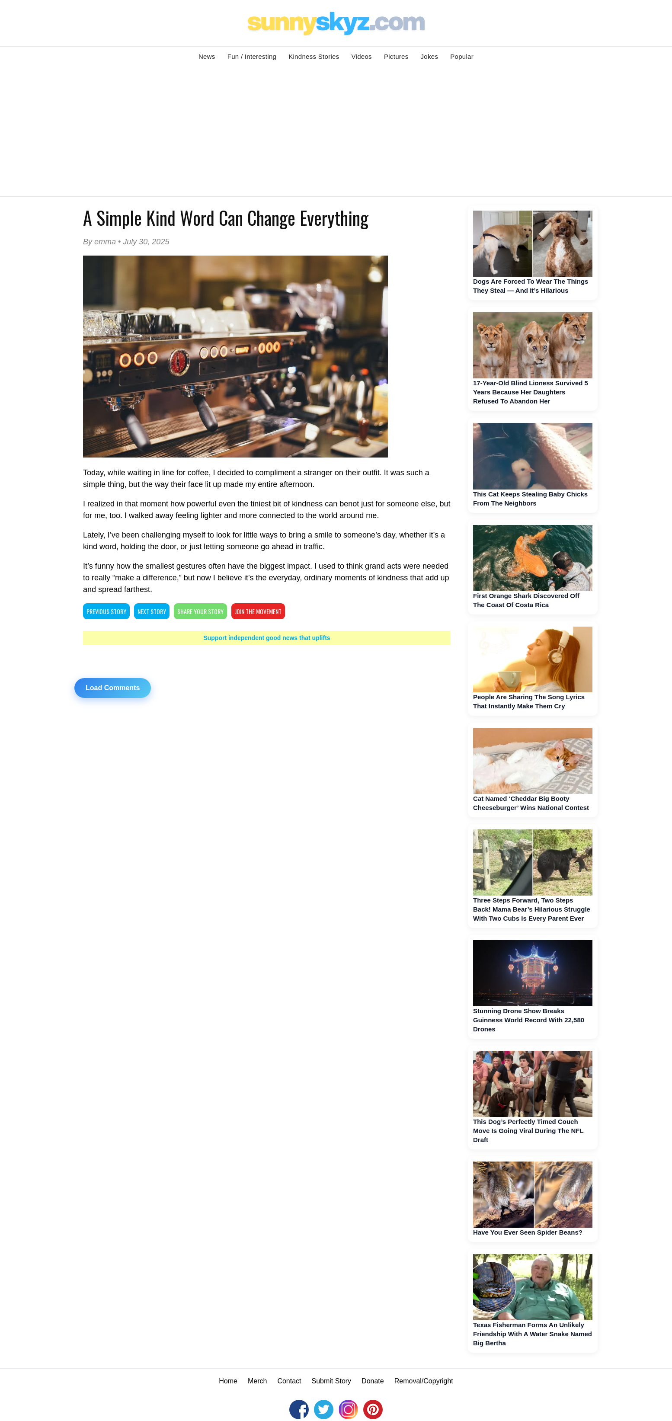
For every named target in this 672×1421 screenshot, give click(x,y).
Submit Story (332, 1381)
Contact (289, 1381)
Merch (257, 1381)
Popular (462, 56)
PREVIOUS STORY (106, 611)
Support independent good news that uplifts (266, 637)
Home (228, 1381)
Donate (373, 1381)
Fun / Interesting (252, 56)
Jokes (429, 56)
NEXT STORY (152, 611)
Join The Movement (258, 611)
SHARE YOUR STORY (200, 611)
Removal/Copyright (423, 1381)
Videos (362, 56)
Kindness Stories (313, 56)
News (206, 56)
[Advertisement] (336, 131)
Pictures (396, 56)
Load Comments (113, 687)
